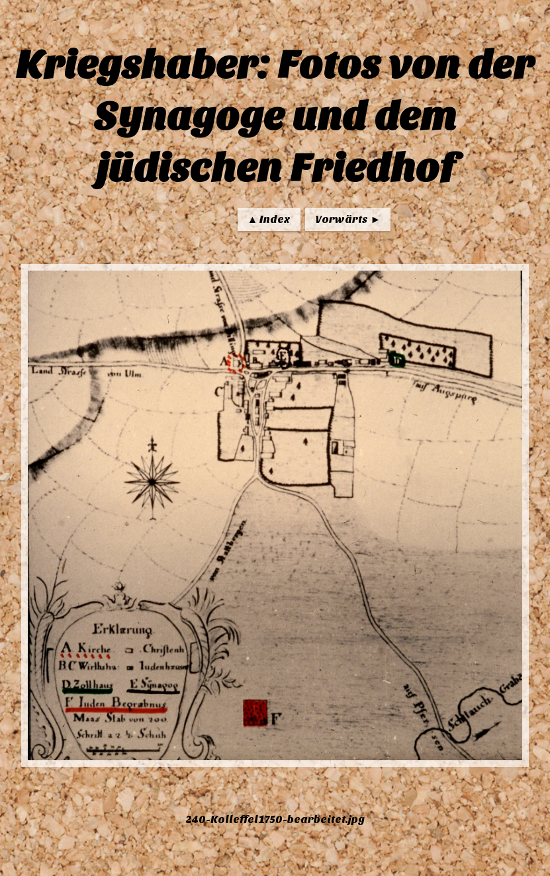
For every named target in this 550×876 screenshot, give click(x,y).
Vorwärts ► (348, 219)
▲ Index (269, 219)
